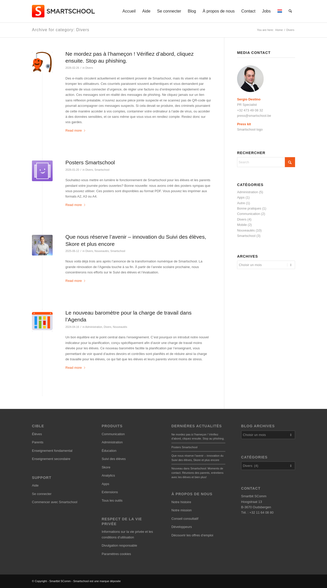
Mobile (242, 225)
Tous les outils (112, 500)
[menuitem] (129, 11)
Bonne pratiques (249, 208)
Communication (248, 214)
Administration (93, 326)
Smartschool (102, 169)
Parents (37, 442)
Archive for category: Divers (60, 30)
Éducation (109, 451)
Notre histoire (181, 502)
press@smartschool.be (254, 116)
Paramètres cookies (116, 554)
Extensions (110, 492)
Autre (241, 203)
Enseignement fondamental (52, 451)
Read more (75, 130)
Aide (35, 485)
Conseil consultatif (184, 519)
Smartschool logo (250, 129)
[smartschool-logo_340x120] (64, 11)
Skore (106, 467)
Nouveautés (102, 250)
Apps (241, 197)
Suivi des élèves (114, 459)
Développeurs (181, 527)
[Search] (290, 11)
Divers (89, 67)
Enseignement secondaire (51, 459)
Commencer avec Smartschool (54, 502)
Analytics (108, 475)
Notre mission (181, 510)
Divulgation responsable (119, 545)
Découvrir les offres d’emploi (192, 535)
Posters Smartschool (90, 162)
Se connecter (42, 494)
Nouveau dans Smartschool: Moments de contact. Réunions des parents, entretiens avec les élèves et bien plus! (197, 472)
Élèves (37, 434)
